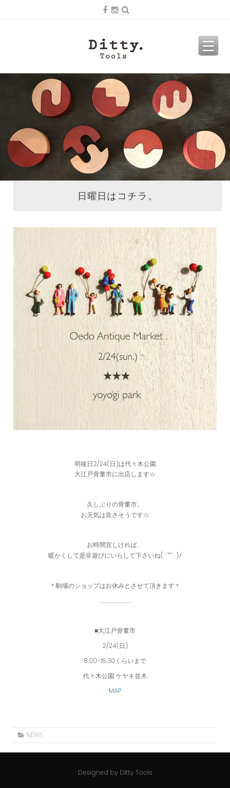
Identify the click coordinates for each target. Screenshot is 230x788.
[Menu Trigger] (208, 46)
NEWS (34, 735)
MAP (115, 690)
